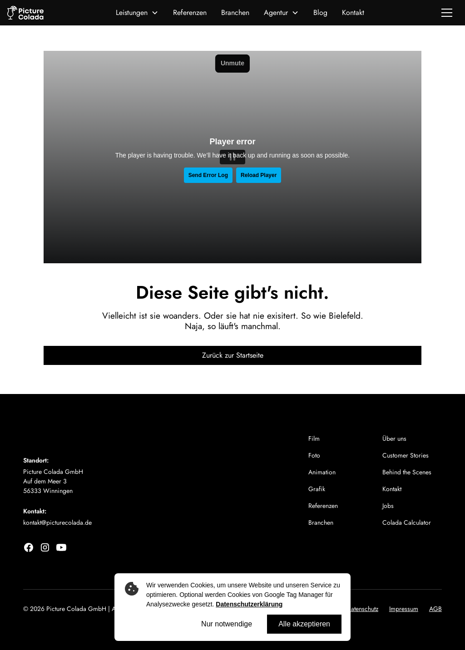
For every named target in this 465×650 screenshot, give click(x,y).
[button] (137, 13)
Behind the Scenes (406, 472)
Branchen (235, 12)
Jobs (388, 505)
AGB (435, 608)
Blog (320, 12)
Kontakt (353, 12)
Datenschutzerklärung (249, 604)
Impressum (403, 608)
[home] (25, 13)
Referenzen (190, 12)
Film (314, 438)
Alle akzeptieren (304, 624)
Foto (314, 455)
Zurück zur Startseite (232, 355)
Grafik (316, 488)
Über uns (394, 438)
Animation (322, 472)
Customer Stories (405, 455)
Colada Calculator (406, 522)
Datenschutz (362, 608)
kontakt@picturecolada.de (57, 522)
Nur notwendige (226, 624)
